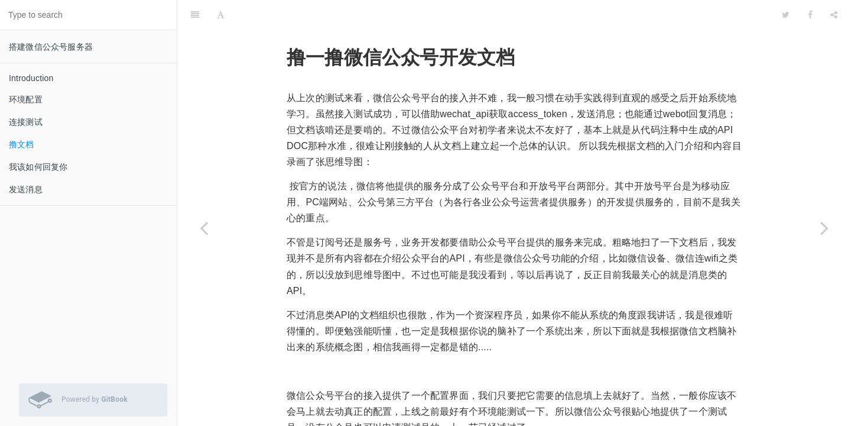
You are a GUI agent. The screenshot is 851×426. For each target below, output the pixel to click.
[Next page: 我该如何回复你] (824, 228)
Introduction (31, 78)
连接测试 (26, 122)
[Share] (833, 15)
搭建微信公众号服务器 (51, 46)
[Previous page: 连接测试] (203, 228)
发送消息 (26, 189)
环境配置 (26, 99)
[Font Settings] (220, 15)
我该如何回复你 (38, 167)
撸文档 (21, 144)
